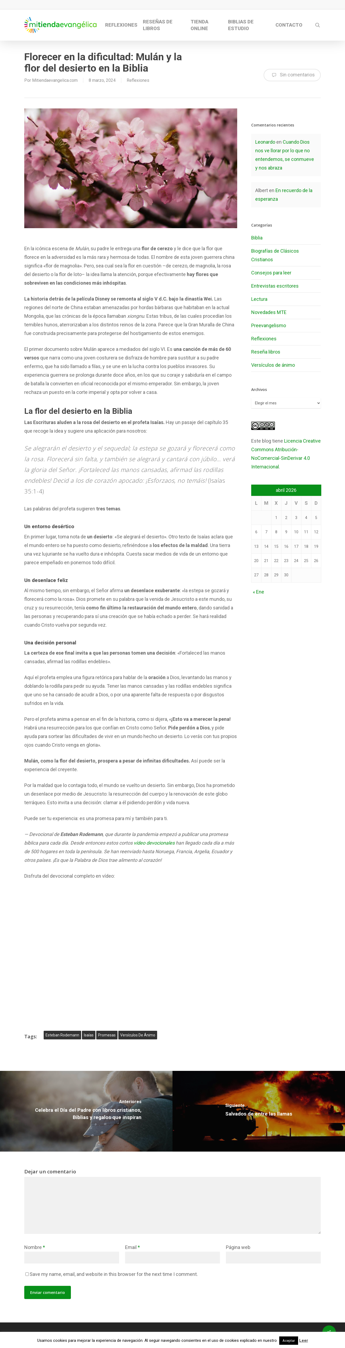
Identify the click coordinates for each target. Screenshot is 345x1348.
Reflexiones (138, 80)
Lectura (259, 299)
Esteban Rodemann (62, 1035)
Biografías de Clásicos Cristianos (275, 255)
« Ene (258, 592)
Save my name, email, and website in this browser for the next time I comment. (114, 1274)
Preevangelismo (268, 325)
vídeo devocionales (154, 843)
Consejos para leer (271, 273)
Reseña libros (265, 352)
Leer (303, 1340)
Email (132, 1247)
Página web (238, 1247)
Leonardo (265, 142)
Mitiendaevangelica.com (55, 80)
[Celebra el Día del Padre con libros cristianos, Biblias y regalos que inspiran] (86, 1111)
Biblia (257, 238)
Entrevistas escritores (275, 286)
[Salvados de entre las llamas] (258, 1111)
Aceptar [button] (288, 1341)
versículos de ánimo (137, 1035)
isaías (89, 1035)
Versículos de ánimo (273, 365)
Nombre (34, 1247)
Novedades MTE (269, 312)
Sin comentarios (292, 75)
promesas (107, 1035)
